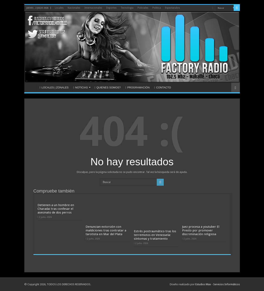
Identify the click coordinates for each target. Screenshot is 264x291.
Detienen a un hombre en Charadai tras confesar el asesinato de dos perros (56, 208)
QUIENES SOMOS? (107, 87)
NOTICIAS (80, 87)
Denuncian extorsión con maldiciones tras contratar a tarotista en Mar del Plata (106, 230)
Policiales (143, 7)
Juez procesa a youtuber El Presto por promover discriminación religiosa (200, 230)
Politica (156, 7)
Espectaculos (172, 7)
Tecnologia (127, 7)
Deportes (111, 7)
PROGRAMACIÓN (137, 87)
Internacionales (93, 7)
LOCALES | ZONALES (54, 87)
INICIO (31, 87)
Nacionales (74, 7)
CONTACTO (162, 87)
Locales (59, 7)
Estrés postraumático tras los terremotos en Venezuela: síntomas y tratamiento (155, 235)
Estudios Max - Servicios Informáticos (217, 284)
